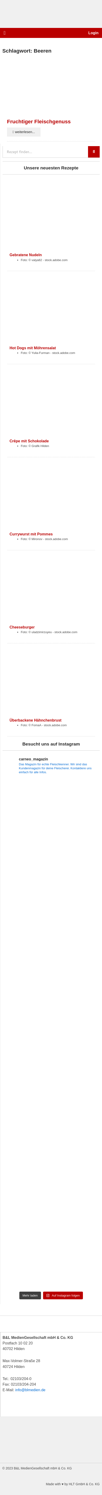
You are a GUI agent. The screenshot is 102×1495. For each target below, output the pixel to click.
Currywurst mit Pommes (31, 534)
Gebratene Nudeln (26, 255)
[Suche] (94, 152)
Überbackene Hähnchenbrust (35, 720)
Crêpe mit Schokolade (29, 441)
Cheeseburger (22, 627)
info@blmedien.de (30, 1390)
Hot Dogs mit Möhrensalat (33, 348)
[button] (4, 33)
